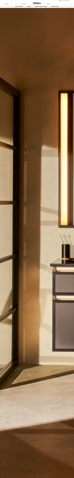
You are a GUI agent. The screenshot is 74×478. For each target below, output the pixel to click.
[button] (6, 3)
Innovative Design (19, 6)
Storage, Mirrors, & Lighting (41, 6)
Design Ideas (61, 0)
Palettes (29, 6)
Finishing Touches (55, 6)
